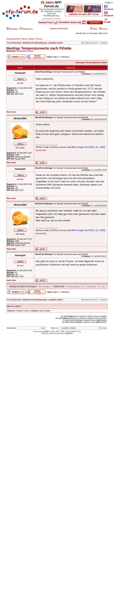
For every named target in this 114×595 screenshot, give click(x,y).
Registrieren (26, 29)
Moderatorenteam (25, 51)
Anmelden (12, 29)
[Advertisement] (56, 373)
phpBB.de (69, 333)
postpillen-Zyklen (55, 43)
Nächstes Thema (100, 63)
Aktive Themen (35, 39)
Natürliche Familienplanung (34, 43)
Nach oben (11, 112)
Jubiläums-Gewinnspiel (59, 29)
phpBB (45, 331)
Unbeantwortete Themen (17, 39)
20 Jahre (47, 2)
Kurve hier (41, 150)
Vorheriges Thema (83, 63)
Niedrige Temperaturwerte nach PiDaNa (38, 48)
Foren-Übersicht (14, 43)
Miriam (39, 147)
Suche (103, 29)
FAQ (93, 29)
